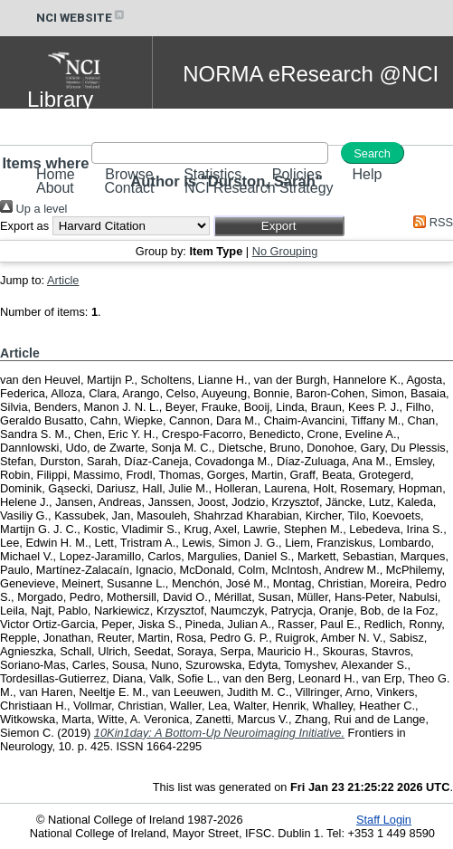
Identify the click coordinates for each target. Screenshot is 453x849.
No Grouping (285, 251)
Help (367, 174)
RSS (430, 222)
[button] (278, 225)
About (55, 188)
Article (63, 280)
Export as (24, 226)
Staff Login (383, 819)
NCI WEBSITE (81, 17)
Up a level (33, 208)
